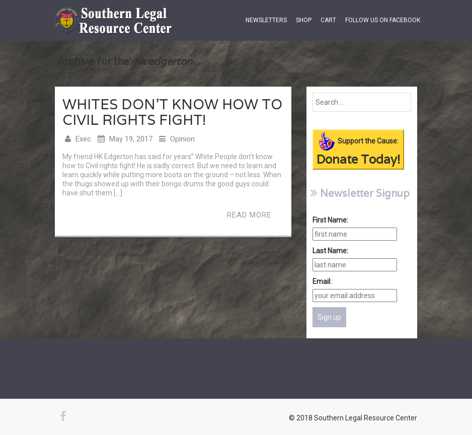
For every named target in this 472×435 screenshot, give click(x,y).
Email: (322, 281)
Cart (328, 20)
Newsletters (266, 20)
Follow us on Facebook (382, 20)
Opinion (182, 138)
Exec (83, 138)
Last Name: (330, 251)
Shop (303, 20)
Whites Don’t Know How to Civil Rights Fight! (172, 112)
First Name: (330, 220)
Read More (249, 215)
